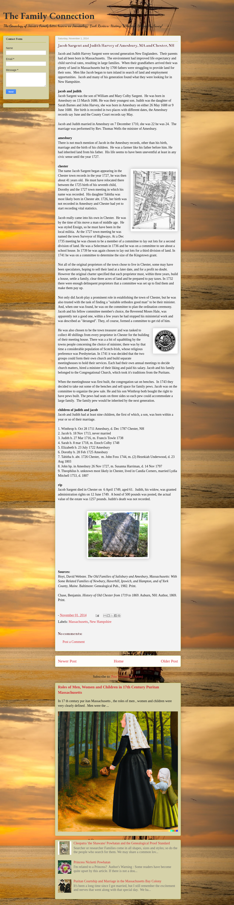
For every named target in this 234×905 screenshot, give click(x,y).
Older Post (169, 661)
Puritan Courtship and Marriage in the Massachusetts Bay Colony (117, 881)
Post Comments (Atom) (127, 676)
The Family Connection (49, 16)
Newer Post (67, 661)
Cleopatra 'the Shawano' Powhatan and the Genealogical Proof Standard (122, 843)
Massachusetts (78, 622)
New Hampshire (100, 622)
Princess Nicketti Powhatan (92, 862)
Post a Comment (74, 642)
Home (119, 661)
